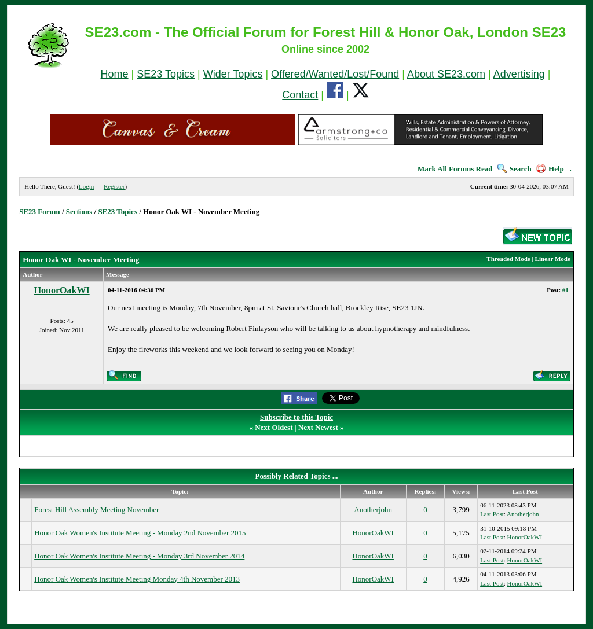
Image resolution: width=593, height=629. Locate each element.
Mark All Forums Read (455, 168)
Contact (300, 95)
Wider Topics (233, 74)
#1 (565, 289)
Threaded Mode (508, 258)
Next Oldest (273, 427)
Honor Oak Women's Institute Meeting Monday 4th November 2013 (137, 579)
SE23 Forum (39, 211)
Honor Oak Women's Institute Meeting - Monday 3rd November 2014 (139, 555)
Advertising (519, 74)
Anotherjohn (373, 509)
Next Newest (318, 427)
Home (115, 74)
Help (550, 168)
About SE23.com (446, 74)
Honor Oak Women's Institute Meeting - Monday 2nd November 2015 (140, 532)
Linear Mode (552, 258)
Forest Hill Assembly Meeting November (96, 509)
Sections (79, 211)
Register (114, 186)
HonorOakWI (62, 290)
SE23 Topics (166, 74)
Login (86, 186)
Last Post (492, 513)
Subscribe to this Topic (296, 417)
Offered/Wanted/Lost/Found (335, 74)
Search (514, 168)
